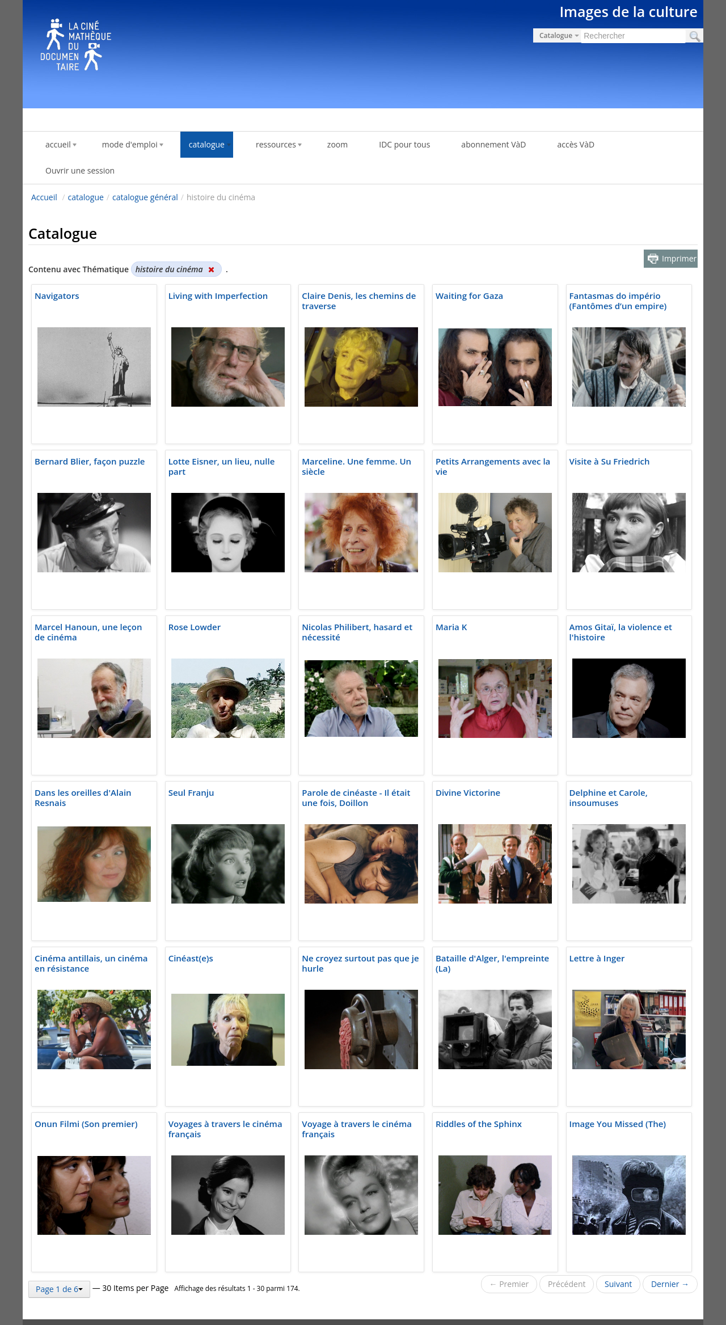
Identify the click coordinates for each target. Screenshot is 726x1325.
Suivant (618, 1283)
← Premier (509, 1283)
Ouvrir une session (80, 170)
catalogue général (145, 197)
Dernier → (670, 1283)
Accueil (44, 197)
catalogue (86, 197)
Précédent (567, 1283)
